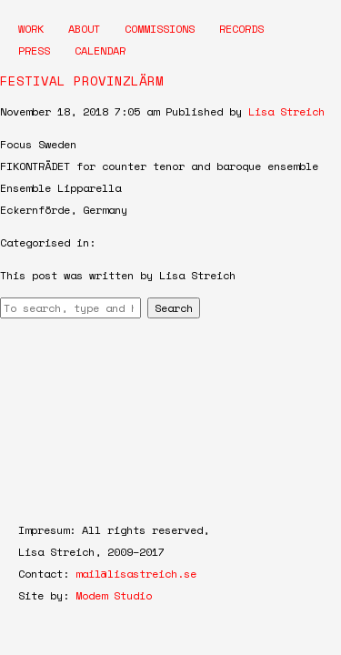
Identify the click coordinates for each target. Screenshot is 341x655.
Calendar (100, 50)
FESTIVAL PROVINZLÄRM (82, 80)
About (84, 28)
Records (241, 28)
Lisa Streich (286, 111)
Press (34, 50)
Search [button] (174, 308)
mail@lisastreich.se (135, 573)
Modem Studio (113, 595)
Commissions (160, 28)
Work (31, 28)
